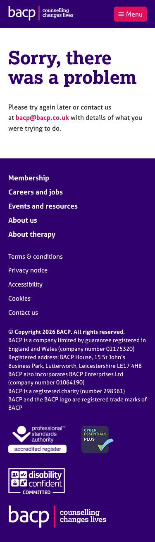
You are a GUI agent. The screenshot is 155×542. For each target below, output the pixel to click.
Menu (130, 14)
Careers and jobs (35, 191)
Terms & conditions (35, 256)
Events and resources (43, 206)
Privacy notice (28, 270)
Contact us (23, 312)
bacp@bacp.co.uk (42, 117)
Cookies (19, 298)
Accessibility (25, 284)
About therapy (31, 234)
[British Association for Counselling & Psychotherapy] (41, 14)
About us (22, 220)
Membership (28, 177)
